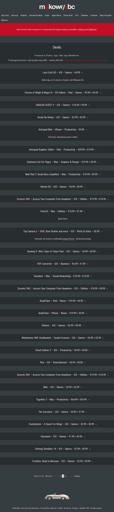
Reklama (4, 20)
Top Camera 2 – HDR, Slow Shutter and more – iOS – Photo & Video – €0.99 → (62, 231)
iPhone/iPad (68, 15)
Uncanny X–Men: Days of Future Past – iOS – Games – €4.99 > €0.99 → (63, 251)
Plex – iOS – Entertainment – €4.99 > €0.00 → (63, 362)
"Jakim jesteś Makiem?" (87, 29)
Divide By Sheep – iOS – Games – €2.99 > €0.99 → (62, 117)
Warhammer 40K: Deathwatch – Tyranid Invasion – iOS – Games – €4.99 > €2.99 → (63, 337)
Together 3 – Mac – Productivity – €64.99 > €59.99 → (63, 399)
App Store (68, 238)
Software (94, 15)
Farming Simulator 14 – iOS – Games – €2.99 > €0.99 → (63, 448)
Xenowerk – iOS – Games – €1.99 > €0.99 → (63, 436)
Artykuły (24, 15)
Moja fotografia (105, 15)
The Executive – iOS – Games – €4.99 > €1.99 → (63, 411)
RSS (87, 508)
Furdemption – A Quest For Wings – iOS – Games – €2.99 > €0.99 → (63, 424)
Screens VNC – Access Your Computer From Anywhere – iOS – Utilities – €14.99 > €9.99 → (62, 288)
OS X (77, 15)
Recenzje (14, 15)
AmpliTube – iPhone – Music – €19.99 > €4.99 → (63, 313)
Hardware (84, 15)
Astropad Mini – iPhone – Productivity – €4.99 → (63, 129)
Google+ (75, 508)
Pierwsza (48, 476)
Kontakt (82, 508)
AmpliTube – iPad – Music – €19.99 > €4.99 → (63, 300)
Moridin (17, 508)
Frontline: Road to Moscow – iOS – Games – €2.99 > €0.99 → (63, 461)
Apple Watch (56, 15)
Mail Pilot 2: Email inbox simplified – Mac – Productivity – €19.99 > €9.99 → (63, 174)
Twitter (60, 508)
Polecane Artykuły (35, 15)
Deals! (47, 15)
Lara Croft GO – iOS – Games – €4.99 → (63, 72)
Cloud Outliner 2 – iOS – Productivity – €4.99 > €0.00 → (63, 350)
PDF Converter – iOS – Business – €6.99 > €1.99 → (63, 263)
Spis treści (5, 15)
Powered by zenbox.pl (48, 508)
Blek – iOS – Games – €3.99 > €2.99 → (63, 387)
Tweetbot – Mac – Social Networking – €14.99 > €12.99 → (63, 276)
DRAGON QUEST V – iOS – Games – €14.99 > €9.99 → (63, 104)
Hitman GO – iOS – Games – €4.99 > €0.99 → (63, 186)
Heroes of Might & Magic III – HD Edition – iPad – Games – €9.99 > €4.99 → (63, 92)
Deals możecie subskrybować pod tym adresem (84, 60)
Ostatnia (77, 476)
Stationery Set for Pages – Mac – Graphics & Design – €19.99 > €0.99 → (63, 161)
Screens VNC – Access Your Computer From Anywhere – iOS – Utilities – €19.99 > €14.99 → (63, 199)
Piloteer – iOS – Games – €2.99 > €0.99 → (63, 325)
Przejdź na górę (96, 508)
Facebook (67, 508)
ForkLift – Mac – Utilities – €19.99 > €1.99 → (63, 211)
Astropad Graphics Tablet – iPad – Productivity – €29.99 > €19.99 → (63, 149)
